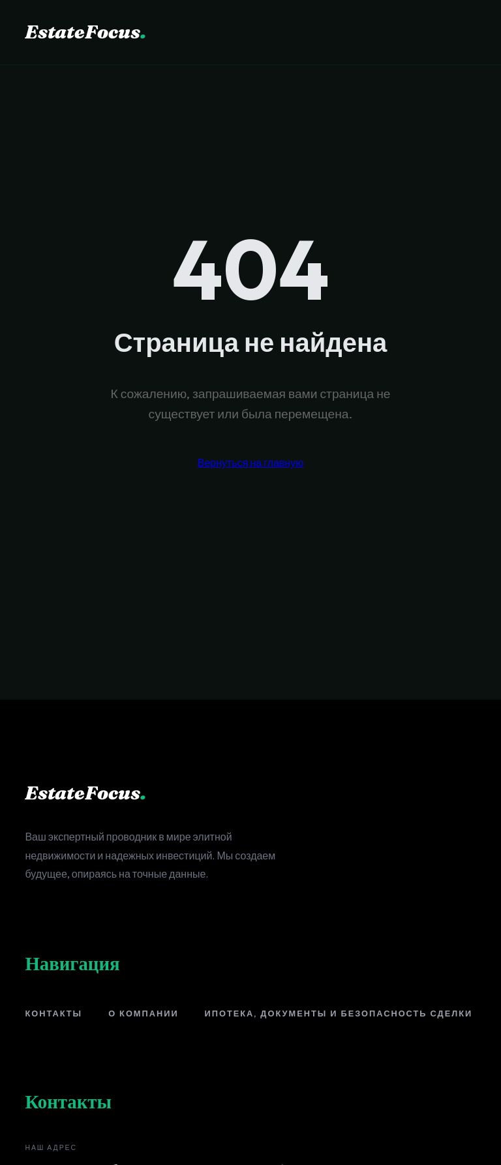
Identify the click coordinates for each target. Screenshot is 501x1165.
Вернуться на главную (250, 462)
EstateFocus (85, 31)
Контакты (53, 1013)
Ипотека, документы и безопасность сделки (339, 1013)
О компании (143, 1013)
